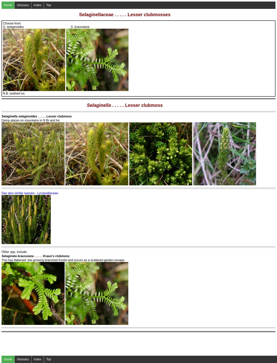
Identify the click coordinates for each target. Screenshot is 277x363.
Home (8, 359)
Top (48, 359)
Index (37, 359)
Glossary (23, 359)
